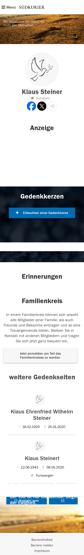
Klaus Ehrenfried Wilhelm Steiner (42, 414)
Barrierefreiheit (42, 540)
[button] (52, 106)
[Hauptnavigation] (42, 7)
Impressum (42, 551)
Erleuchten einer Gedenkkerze (42, 213)
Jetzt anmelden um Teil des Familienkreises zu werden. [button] (40, 356)
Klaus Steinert (42, 458)
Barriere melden (42, 545)
